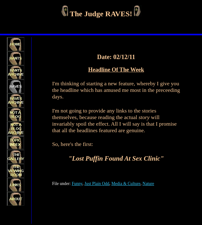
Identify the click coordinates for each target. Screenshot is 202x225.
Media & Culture (125, 183)
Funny (77, 183)
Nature (148, 183)
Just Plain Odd (96, 183)
